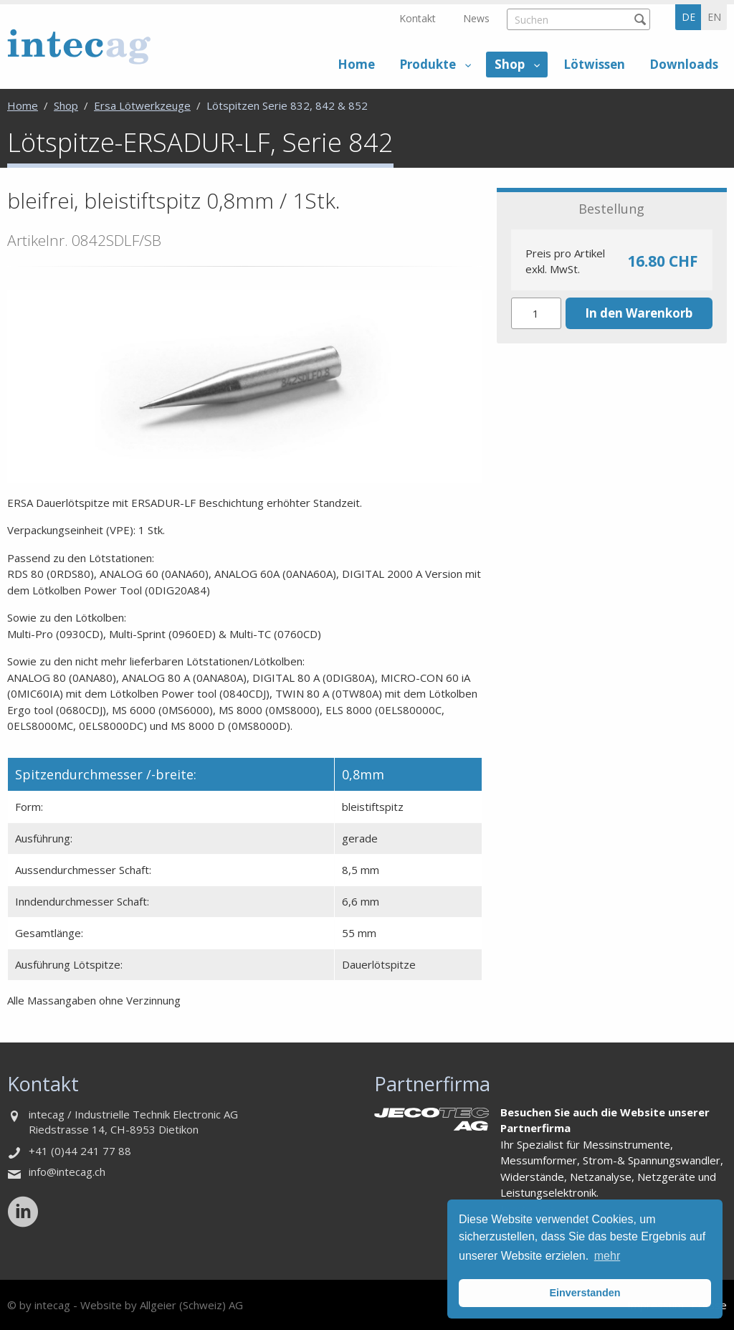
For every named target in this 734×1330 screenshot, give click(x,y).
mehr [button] (607, 1256)
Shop (510, 64)
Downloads (683, 64)
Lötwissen (594, 64)
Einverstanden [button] (584, 1292)
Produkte (427, 64)
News (476, 18)
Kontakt (417, 18)
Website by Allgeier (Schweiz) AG (161, 1305)
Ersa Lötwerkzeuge (142, 105)
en (714, 17)
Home (356, 64)
